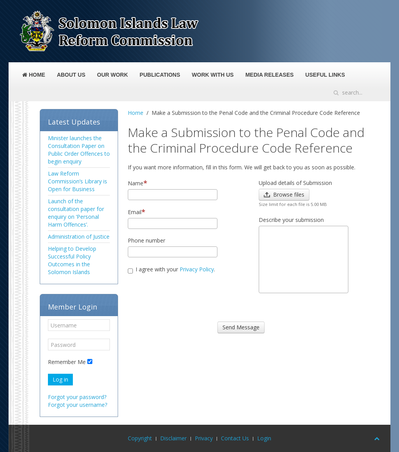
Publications (159, 75)
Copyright (140, 438)
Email (136, 212)
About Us (71, 75)
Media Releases (269, 75)
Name (137, 183)
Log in (60, 379)
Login (264, 438)
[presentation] (187, 298)
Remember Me (67, 362)
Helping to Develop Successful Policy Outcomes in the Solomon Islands (72, 260)
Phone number (146, 240)
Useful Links (325, 75)
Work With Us (212, 75)
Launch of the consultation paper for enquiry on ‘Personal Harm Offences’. (76, 212)
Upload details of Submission (295, 182)
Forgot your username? (77, 404)
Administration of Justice (78, 236)
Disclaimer (173, 438)
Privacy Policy (197, 269)
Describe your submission (291, 219)
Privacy (204, 438)
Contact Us (235, 438)
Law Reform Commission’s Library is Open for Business (77, 181)
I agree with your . (171, 270)
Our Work (112, 75)
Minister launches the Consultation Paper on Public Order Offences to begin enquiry (79, 149)
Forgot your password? (77, 397)
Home (33, 75)
